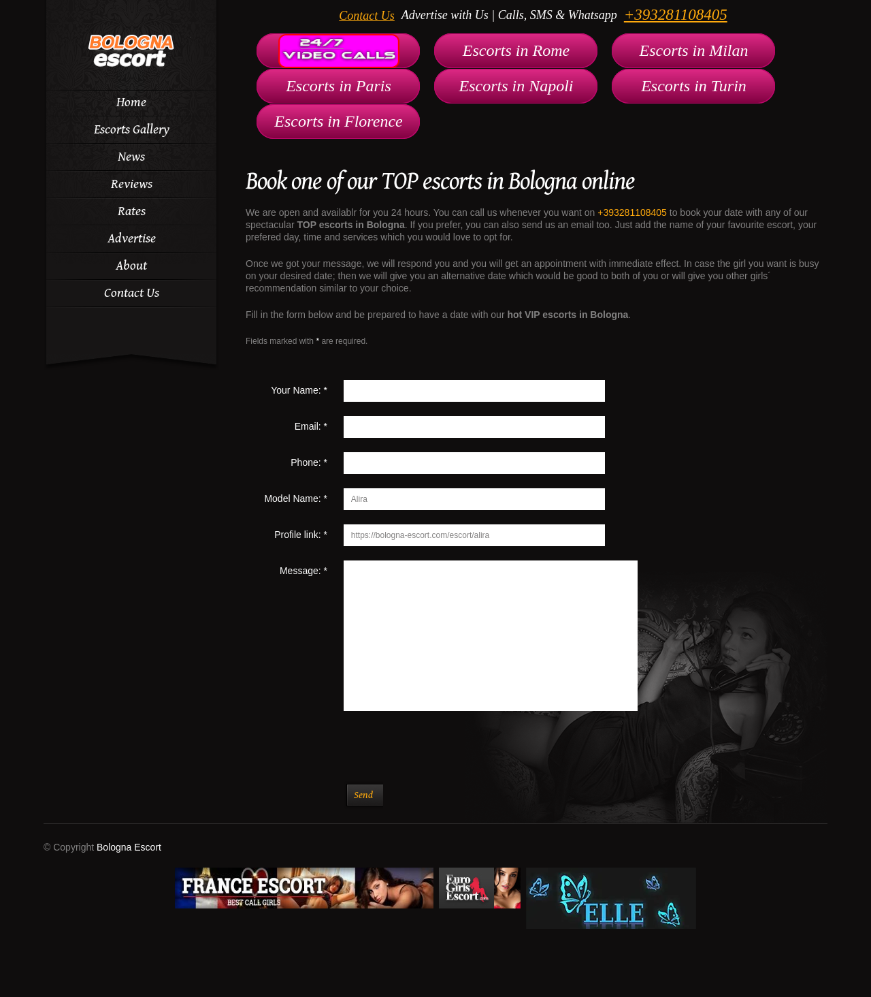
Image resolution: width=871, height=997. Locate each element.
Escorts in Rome (516, 50)
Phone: (309, 462)
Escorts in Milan (694, 50)
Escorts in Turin (693, 86)
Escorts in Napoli (516, 86)
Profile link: (300, 534)
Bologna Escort (129, 847)
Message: (303, 570)
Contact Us (367, 15)
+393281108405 (675, 14)
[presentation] (430, 754)
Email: (311, 426)
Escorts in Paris (338, 86)
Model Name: (295, 498)
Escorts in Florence (338, 121)
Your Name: (299, 390)
